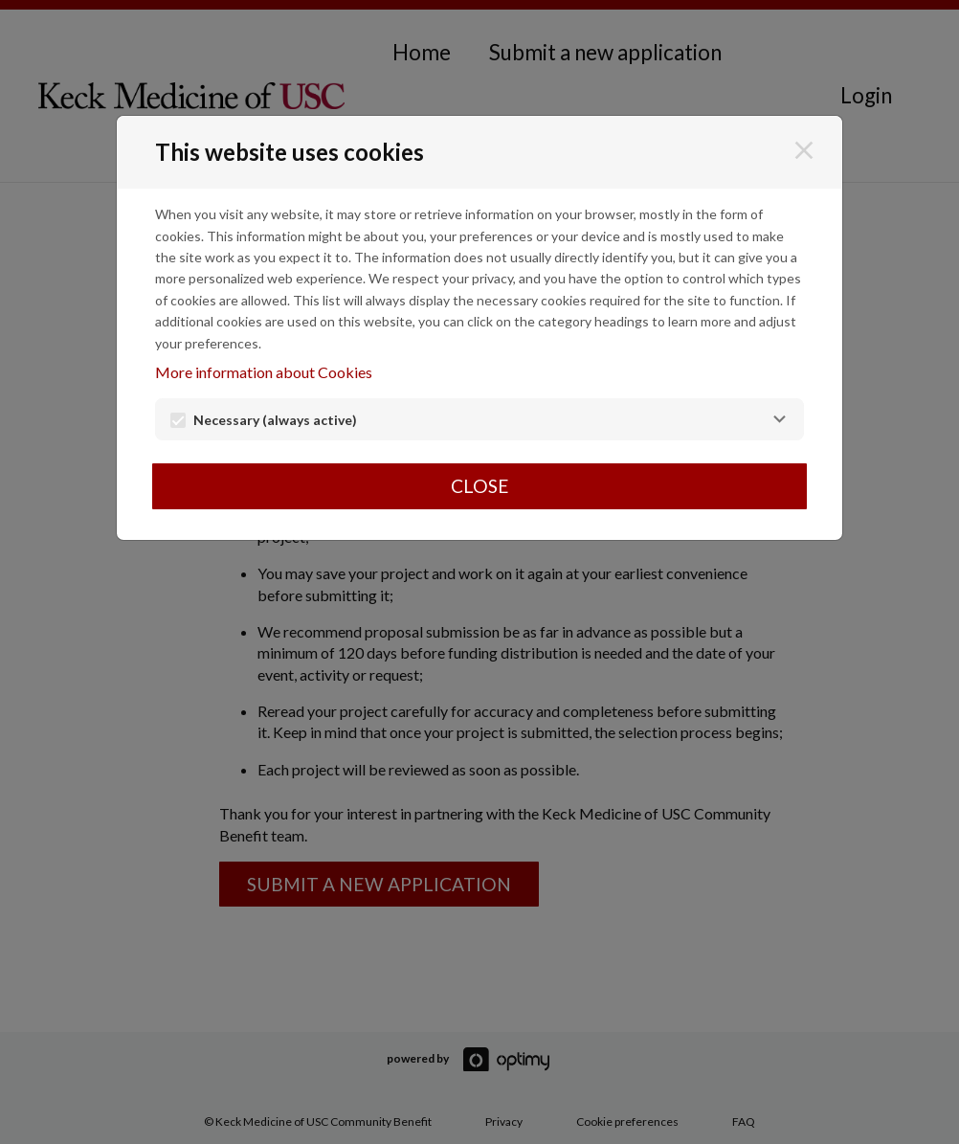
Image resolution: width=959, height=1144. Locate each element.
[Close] (804, 150)
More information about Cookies (263, 372)
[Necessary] (779, 419)
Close (480, 486)
